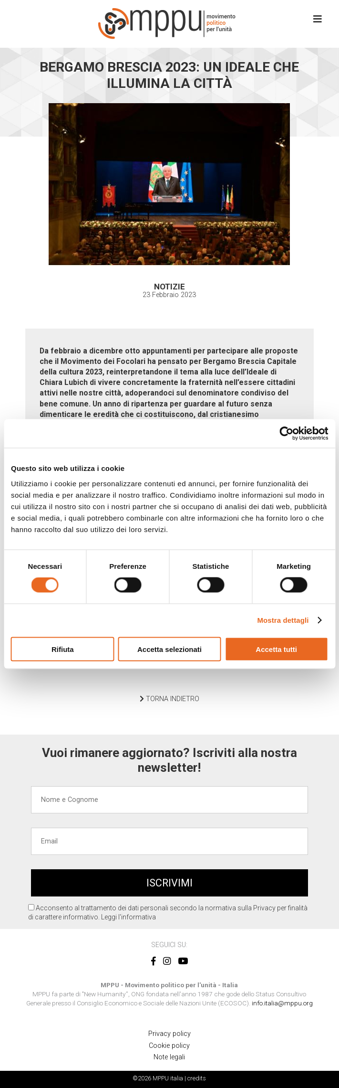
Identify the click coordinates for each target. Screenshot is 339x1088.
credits (196, 1078)
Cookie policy (169, 1046)
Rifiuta (62, 649)
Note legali (169, 1057)
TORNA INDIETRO (169, 699)
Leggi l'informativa (128, 917)
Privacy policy (169, 1034)
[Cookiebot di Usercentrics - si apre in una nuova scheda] (286, 434)
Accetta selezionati (169, 649)
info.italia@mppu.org (282, 1003)
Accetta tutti (276, 649)
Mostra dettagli (282, 620)
